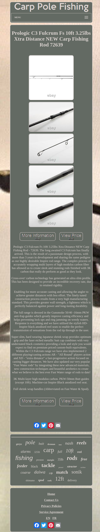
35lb (60, 459)
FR (54, 518)
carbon (82, 467)
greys (19, 444)
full (60, 451)
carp (48, 450)
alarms (26, 451)
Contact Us (51, 500)
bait (41, 443)
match (62, 472)
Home (51, 494)
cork (50, 480)
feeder (22, 466)
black (34, 466)
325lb (37, 452)
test (60, 445)
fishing (24, 458)
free (84, 459)
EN (48, 518)
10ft (70, 450)
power (61, 467)
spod (41, 480)
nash (69, 443)
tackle (48, 465)
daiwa (39, 472)
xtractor (72, 466)
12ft (59, 479)
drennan (51, 444)
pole (30, 442)
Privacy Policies (51, 506)
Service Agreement (51, 512)
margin (50, 460)
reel (79, 451)
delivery (72, 480)
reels (81, 442)
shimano (30, 480)
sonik (76, 472)
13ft (51, 473)
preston (40, 460)
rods (72, 458)
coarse (25, 472)
